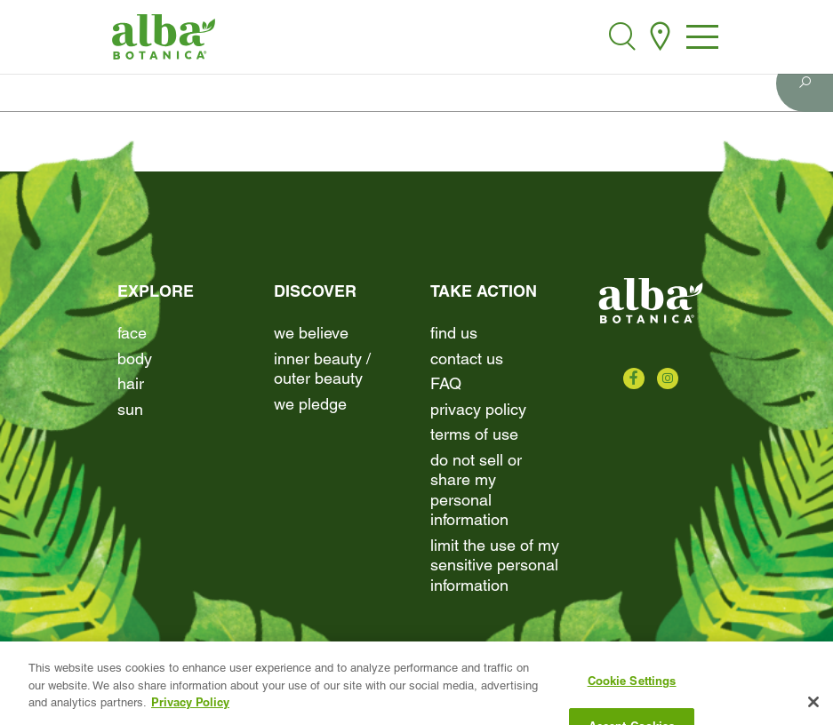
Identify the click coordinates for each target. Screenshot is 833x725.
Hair (130, 383)
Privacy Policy (478, 409)
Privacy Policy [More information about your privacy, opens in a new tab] (190, 712)
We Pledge (310, 403)
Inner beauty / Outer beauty (322, 368)
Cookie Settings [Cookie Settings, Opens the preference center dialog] (632, 690)
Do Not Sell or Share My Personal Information (476, 490)
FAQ (445, 383)
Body (134, 358)
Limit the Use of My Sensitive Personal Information (494, 565)
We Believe (311, 332)
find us (453, 332)
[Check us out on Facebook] (634, 378)
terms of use (474, 434)
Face (132, 332)
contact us (466, 358)
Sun (130, 409)
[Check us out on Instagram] (667, 378)
